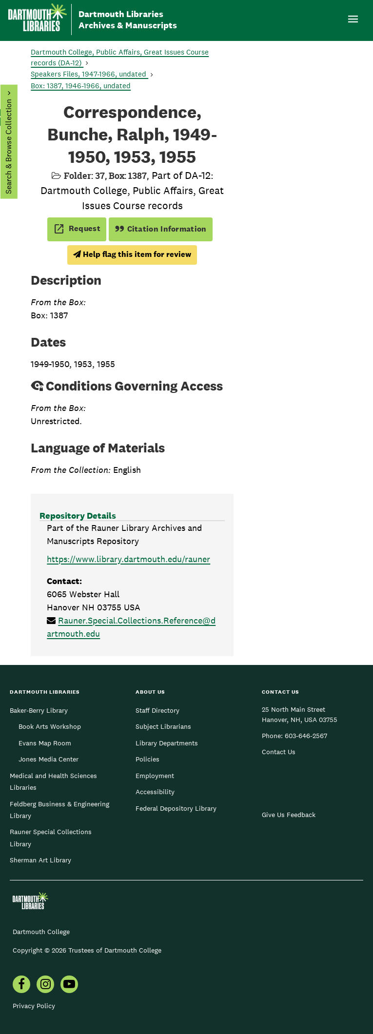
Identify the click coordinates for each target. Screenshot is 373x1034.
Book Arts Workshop (50, 726)
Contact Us (278, 751)
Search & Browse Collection (8, 146)
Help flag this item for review (132, 254)
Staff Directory (157, 710)
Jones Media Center (49, 759)
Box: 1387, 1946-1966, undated (81, 85)
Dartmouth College (41, 931)
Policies (147, 759)
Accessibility (155, 791)
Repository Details (77, 515)
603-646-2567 (306, 735)
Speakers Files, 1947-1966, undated (89, 73)
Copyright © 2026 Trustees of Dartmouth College (87, 950)
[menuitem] (21, 985)
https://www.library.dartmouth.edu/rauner (128, 559)
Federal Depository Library (176, 808)
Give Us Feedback (288, 814)
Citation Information (161, 229)
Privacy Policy (34, 1005)
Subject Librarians (163, 726)
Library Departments (167, 743)
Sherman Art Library (40, 860)
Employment (155, 775)
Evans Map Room (45, 743)
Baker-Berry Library (39, 710)
